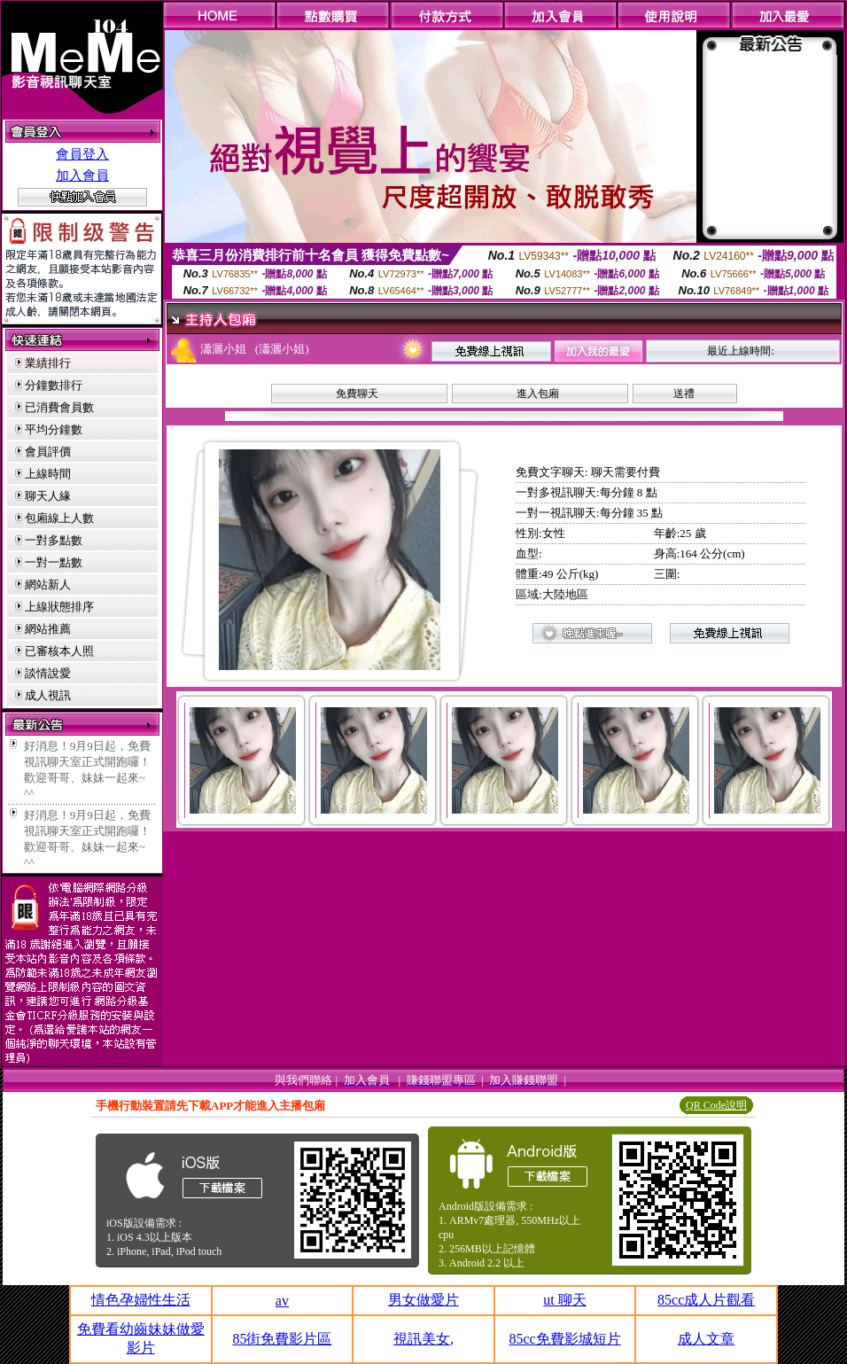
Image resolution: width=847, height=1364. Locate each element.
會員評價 (48, 451)
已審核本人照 (59, 651)
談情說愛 (48, 673)
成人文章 (706, 1338)
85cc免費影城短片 (564, 1338)
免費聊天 (357, 393)
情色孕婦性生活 (140, 1299)
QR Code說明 (716, 1105)
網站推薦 (48, 628)
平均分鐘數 (53, 429)
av (282, 1300)
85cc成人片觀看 (706, 1299)
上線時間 (48, 473)
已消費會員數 (59, 407)
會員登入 (82, 154)
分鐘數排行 (53, 385)
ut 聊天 (564, 1299)
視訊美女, (423, 1338)
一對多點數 (53, 540)
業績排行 (48, 363)
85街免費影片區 (281, 1338)
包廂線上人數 (59, 518)
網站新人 (48, 584)
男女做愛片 (423, 1299)
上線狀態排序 (59, 606)
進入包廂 (538, 393)
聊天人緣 (48, 496)
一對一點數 (53, 562)
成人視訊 (48, 695)
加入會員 (82, 175)
